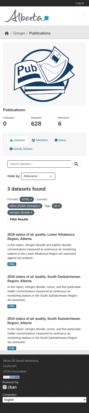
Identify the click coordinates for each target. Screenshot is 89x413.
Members (40, 140)
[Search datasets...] (39, 164)
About (60, 140)
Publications (40, 33)
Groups (19, 33)
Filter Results (19, 219)
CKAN (9, 387)
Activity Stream (21, 148)
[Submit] (76, 164)
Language (9, 394)
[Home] (7, 33)
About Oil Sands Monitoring (20, 360)
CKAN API (9, 366)
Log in (80, 3)
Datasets (17, 140)
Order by (13, 176)
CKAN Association (15, 371)
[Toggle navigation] (80, 16)
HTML (12, 264)
